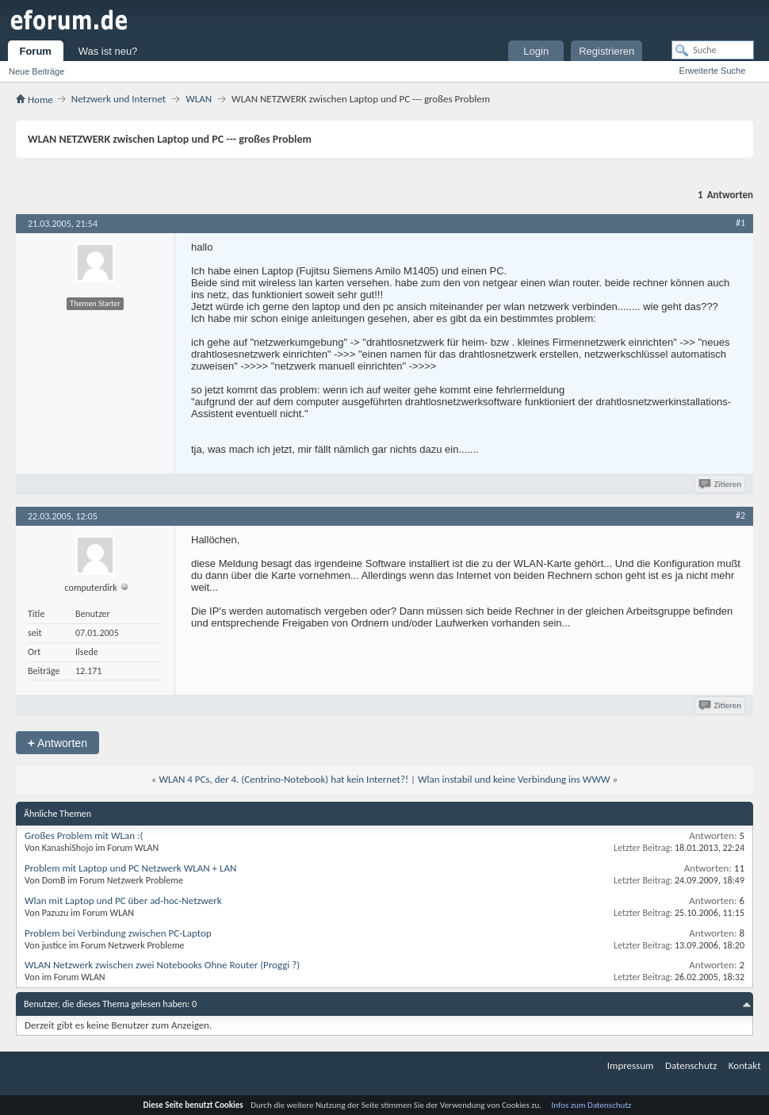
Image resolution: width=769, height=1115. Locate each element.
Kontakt (745, 1065)
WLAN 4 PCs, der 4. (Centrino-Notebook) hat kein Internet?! (283, 779)
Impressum (630, 1065)
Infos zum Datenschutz (592, 1105)
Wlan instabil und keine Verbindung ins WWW (514, 779)
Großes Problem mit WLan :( (84, 835)
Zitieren (721, 484)
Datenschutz (691, 1065)
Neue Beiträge (36, 71)
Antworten (57, 742)
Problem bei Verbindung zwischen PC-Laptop (118, 933)
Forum (35, 51)
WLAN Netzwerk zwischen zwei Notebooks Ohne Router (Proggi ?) (162, 965)
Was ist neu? (108, 51)
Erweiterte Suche (712, 70)
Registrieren (606, 51)
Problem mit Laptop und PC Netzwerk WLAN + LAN (130, 868)
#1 (740, 222)
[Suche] (712, 49)
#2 (740, 515)
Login (536, 51)
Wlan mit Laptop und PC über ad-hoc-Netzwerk (123, 900)
